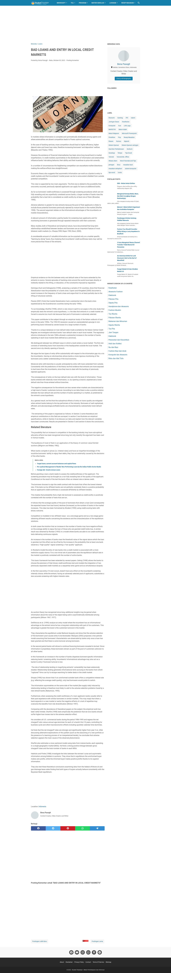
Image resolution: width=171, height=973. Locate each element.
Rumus (118, 141)
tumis (120, 172)
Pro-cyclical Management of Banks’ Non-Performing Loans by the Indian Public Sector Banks (69, 467)
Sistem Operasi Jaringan (130, 145)
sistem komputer (130, 168)
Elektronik (112, 295)
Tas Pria (112, 329)
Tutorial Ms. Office (123, 157)
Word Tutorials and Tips (128, 161)
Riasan (111, 141)
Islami (133, 118)
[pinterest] (67, 828)
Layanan (112, 3)
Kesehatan (125, 122)
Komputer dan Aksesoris (118, 355)
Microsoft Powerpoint (129, 133)
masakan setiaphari (115, 168)
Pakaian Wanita (115, 318)
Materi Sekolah (97, 3)
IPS (127, 118)
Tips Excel (128, 153)
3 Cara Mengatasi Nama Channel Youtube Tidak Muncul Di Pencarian (128, 245)
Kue (119, 126)
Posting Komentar (73, 60)
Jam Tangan (113, 332)
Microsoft (61, 3)
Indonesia (42, 806)
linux (118, 165)
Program (82, 3)
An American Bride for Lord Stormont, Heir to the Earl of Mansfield (126, 258)
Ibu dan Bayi (113, 347)
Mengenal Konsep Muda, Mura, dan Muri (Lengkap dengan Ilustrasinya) (128, 196)
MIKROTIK (112, 129)
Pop (119, 137)
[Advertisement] (85, 24)
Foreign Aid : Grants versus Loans (48, 470)
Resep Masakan (127, 3)
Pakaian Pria (113, 299)
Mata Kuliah (123, 129)
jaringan (111, 165)
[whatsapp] (82, 828)
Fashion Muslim (115, 310)
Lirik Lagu (127, 126)
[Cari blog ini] (138, 3)
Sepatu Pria (113, 303)
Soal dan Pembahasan (116, 149)
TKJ (72, 3)
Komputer (112, 126)
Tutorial (111, 157)
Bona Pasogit (123, 64)
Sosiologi (112, 153)
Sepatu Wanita (114, 325)
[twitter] (53, 828)
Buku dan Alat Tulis (116, 358)
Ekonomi (112, 118)
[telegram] (97, 828)
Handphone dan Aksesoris (119, 306)
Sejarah (126, 141)
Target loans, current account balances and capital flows (56, 463)
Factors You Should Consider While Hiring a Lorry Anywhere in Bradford (128, 231)
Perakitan (112, 137)
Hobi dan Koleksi (115, 344)
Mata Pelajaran (114, 133)
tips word (112, 172)
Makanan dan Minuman (118, 321)
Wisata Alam (113, 161)
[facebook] (38, 828)
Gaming (120, 118)
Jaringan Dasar (114, 122)
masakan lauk (128, 165)
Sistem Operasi (114, 145)
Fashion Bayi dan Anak (117, 351)
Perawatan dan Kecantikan (119, 340)
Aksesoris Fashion (116, 292)
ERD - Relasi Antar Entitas (126, 183)
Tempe (120, 153)
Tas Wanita (113, 314)
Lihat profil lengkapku (123, 78)
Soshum (129, 149)
